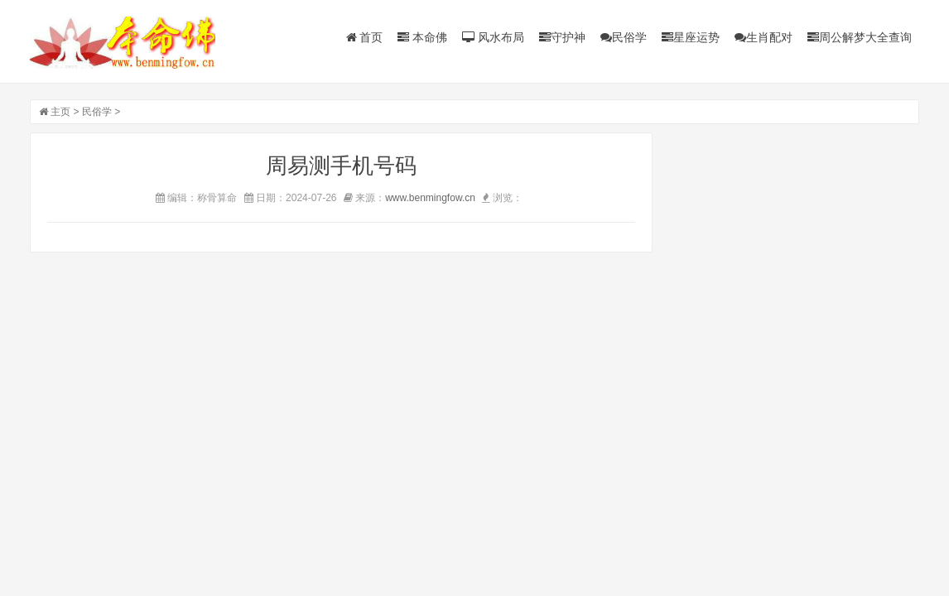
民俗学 (623, 37)
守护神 (562, 37)
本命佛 (422, 37)
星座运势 (691, 37)
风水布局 (493, 37)
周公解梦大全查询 (859, 37)
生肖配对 (763, 37)
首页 (364, 37)
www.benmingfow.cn (430, 198)
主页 (60, 112)
